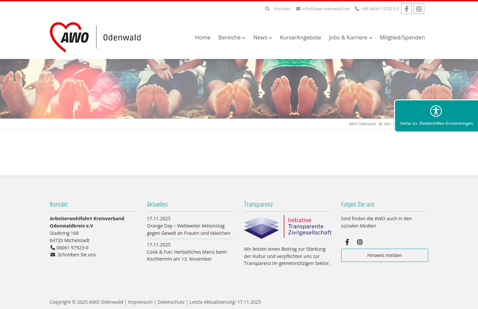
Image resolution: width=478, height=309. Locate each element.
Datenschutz (171, 302)
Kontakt (282, 9)
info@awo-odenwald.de (326, 9)
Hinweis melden (384, 255)
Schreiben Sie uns (77, 254)
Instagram (419, 8)
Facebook (406, 8)
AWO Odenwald (362, 123)
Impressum (140, 302)
